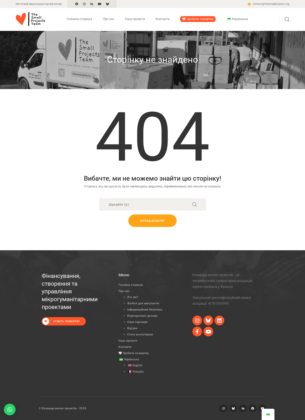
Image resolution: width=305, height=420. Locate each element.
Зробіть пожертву (61, 321)
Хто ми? (132, 297)
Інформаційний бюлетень (144, 309)
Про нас (108, 19)
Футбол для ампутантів (143, 303)
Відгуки (132, 328)
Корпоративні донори (142, 316)
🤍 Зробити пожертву (198, 19)
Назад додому (152, 220)
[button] (10, 409)
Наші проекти (135, 19)
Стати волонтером (140, 334)
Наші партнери (137, 322)
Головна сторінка (79, 19)
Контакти (162, 19)
